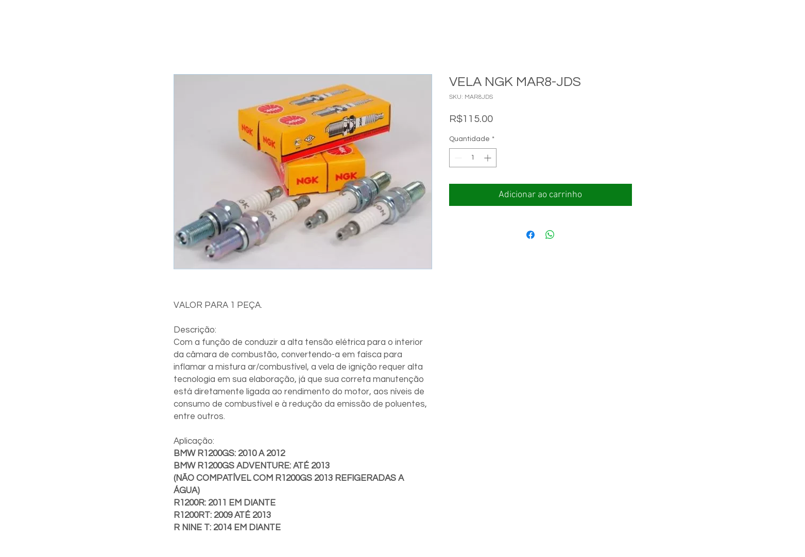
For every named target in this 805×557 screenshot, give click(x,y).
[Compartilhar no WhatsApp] (550, 235)
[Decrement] (457, 158)
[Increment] (488, 158)
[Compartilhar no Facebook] (530, 235)
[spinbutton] (473, 158)
